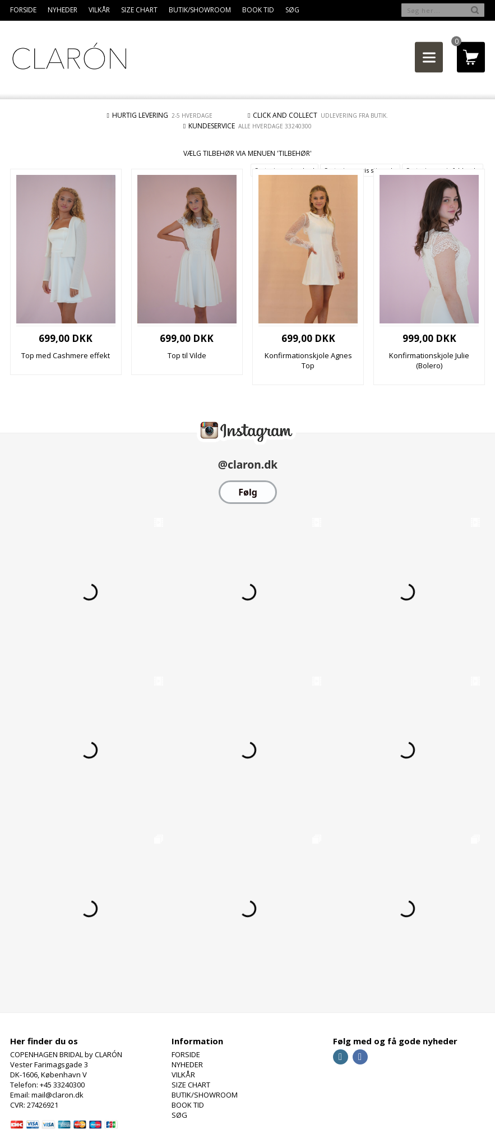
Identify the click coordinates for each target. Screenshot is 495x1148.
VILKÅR (99, 10)
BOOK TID (258, 10)
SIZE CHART (139, 10)
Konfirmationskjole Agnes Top (308, 360)
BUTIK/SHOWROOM (200, 10)
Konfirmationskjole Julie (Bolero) (429, 360)
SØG (292, 10)
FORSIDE (23, 10)
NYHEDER (62, 10)
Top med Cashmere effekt (65, 355)
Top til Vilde (187, 355)
